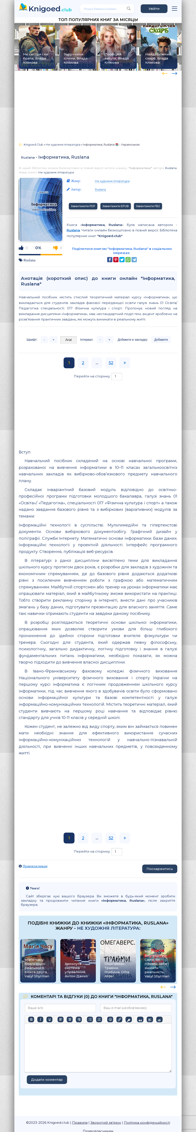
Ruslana (28, 157)
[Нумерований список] (99, 1019)
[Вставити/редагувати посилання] (119, 1019)
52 (111, 362)
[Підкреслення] (49, 1019)
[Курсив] (40, 1019)
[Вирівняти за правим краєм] (79, 1019)
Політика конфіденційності (147, 1122)
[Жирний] (31, 1019)
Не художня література (56, 172)
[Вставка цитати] (140, 1019)
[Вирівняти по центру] (70, 1019)
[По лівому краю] (60, 1019)
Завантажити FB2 (148, 206)
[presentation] (164, 73)
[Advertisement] (98, 104)
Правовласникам (35, 866)
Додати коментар (47, 1079)
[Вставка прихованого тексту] (159, 1019)
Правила (80, 1122)
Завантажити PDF (83, 206)
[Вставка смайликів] (110, 1019)
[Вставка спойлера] (150, 1019)
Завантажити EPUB (116, 206)
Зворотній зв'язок (105, 1122)
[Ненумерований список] (90, 1019)
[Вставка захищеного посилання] (128, 1019)
